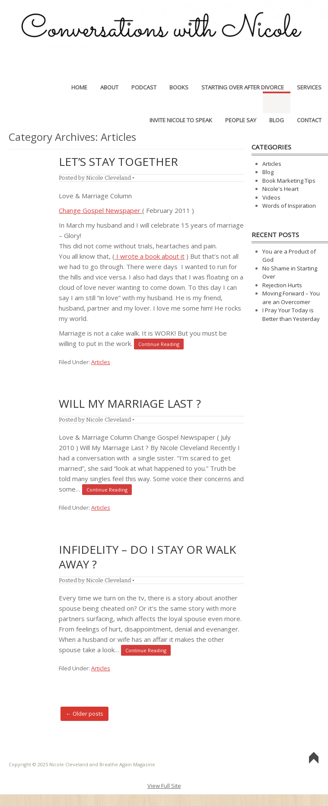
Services (309, 69)
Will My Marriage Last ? (130, 403)
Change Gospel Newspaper (100, 210)
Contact (309, 102)
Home (79, 69)
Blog (276, 102)
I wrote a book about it (150, 256)
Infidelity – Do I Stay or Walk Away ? (147, 557)
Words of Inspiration (289, 205)
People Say (241, 102)
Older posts (84, 713)
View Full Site (164, 786)
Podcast (144, 69)
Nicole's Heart (280, 189)
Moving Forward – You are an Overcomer (291, 297)
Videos (271, 197)
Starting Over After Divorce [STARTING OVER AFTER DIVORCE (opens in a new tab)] (242, 69)
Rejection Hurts (282, 285)
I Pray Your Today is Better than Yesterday (291, 314)
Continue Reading (158, 344)
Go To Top (313, 758)
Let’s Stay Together (118, 161)
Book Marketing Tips (288, 180)
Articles (100, 362)
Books (179, 69)
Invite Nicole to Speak (181, 102)
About (109, 69)
